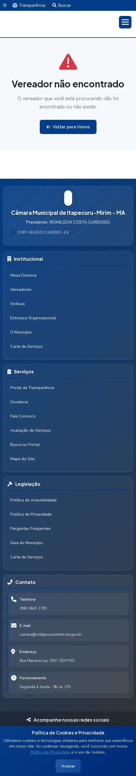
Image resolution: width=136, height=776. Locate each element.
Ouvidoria (19, 402)
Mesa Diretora (23, 275)
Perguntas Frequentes (30, 528)
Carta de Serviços (26, 346)
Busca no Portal (25, 444)
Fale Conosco (22, 416)
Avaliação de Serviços (30, 430)
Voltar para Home (68, 127)
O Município (21, 332)
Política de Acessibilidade (33, 500)
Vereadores (21, 289)
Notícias (17, 303)
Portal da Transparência (32, 387)
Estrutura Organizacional (33, 318)
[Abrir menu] (125, 22)
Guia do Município (26, 543)
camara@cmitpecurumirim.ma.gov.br (51, 634)
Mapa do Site (22, 459)
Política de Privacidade (50, 752)
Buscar (61, 5)
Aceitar (68, 766)
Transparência (28, 5)
